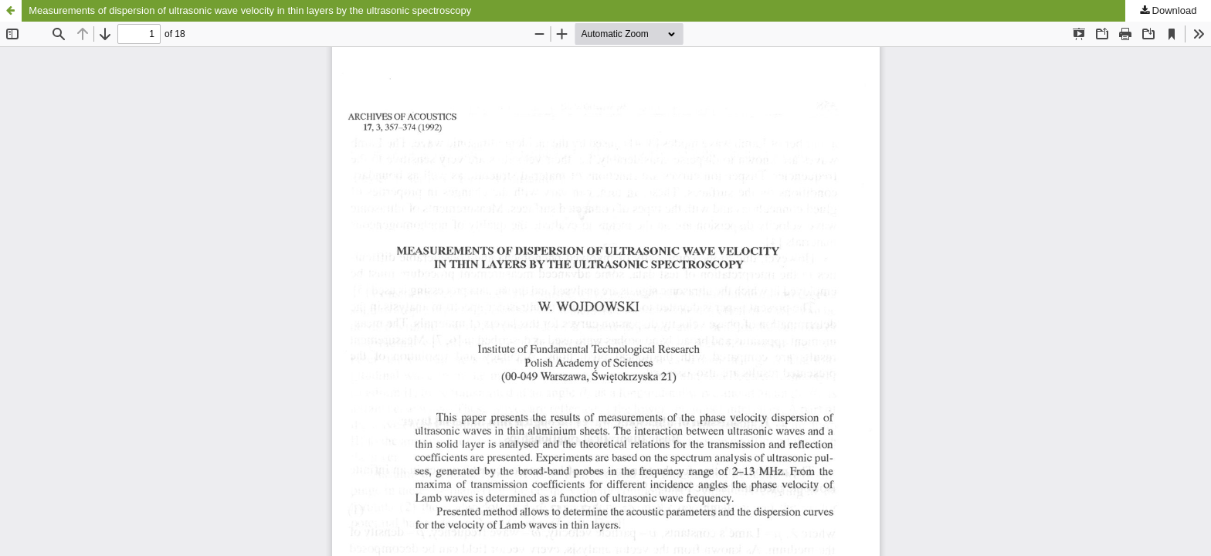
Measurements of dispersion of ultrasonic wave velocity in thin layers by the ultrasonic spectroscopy (250, 10)
